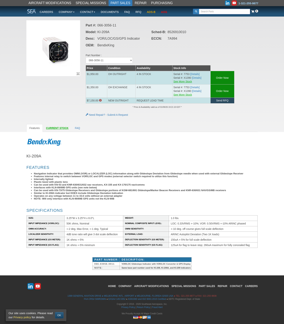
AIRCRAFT (151, 286)
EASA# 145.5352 (117, 299)
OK (59, 315)
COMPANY (125, 286)
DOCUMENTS (110, 11)
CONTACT (236, 286)
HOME (112, 286)
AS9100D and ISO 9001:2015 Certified (147, 299)
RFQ (138, 11)
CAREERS (46, 11)
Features (34, 128)
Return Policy (143, 307)
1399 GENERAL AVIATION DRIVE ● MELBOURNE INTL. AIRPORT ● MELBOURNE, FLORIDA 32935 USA (120, 296)
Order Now (222, 77)
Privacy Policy (128, 307)
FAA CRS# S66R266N (95, 299)
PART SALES (120, 3)
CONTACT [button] (87, 11)
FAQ (127, 11)
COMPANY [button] (67, 11)
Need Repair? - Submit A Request (107, 114)
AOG (164, 11)
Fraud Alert (157, 307)
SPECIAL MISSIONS (91, 3)
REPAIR (141, 3)
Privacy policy (22, 317)
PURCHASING (162, 3)
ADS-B (151, 11)
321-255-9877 (188, 296)
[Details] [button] (195, 74)
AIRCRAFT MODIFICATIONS (49, 3)
